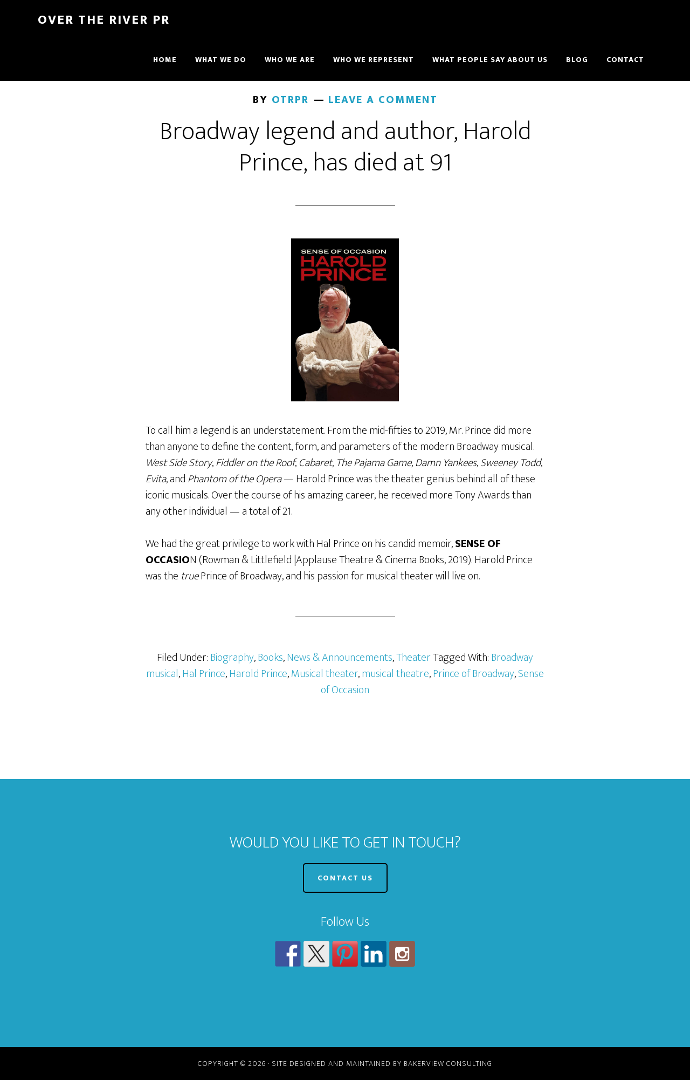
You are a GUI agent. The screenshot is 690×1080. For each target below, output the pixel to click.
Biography (232, 657)
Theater (413, 657)
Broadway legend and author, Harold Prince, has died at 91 (345, 147)
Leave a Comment (383, 100)
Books (270, 657)
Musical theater (324, 674)
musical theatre (395, 674)
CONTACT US (345, 878)
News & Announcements (339, 657)
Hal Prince (203, 674)
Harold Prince (258, 674)
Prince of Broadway (473, 674)
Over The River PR (104, 20)
